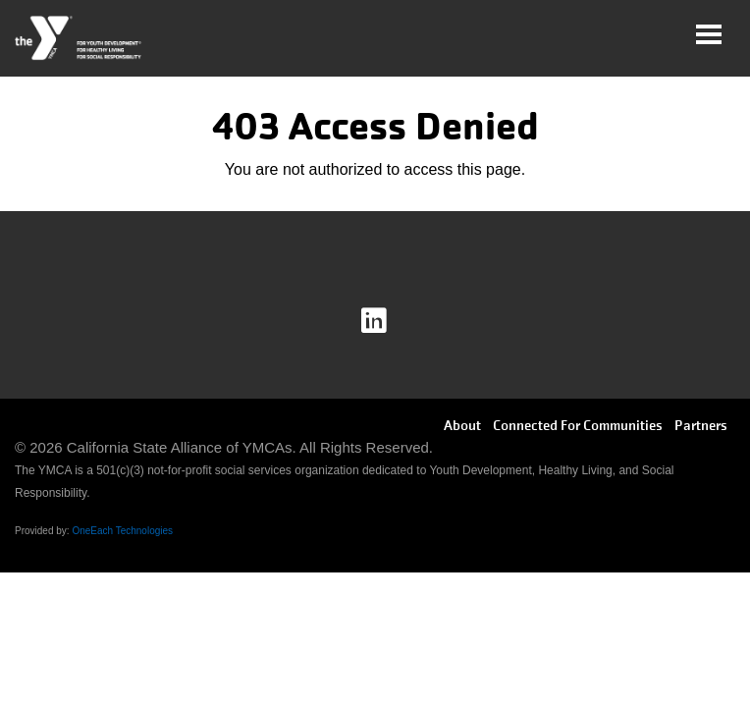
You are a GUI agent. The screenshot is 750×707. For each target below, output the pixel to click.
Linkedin (387, 321)
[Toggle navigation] (708, 34)
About (462, 425)
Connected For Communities (578, 425)
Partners (700, 425)
